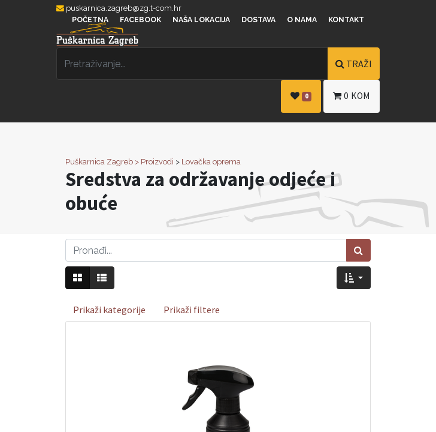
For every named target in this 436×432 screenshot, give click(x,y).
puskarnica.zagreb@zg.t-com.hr (118, 8)
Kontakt (346, 20)
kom (351, 95)
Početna (90, 20)
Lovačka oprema (211, 161)
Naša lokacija (201, 20)
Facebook (140, 20)
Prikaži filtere (192, 310)
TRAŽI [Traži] (353, 64)
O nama (302, 20)
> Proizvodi (154, 161)
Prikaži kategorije (109, 310)
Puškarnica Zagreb (99, 161)
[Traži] (358, 250)
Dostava (258, 20)
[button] (354, 277)
